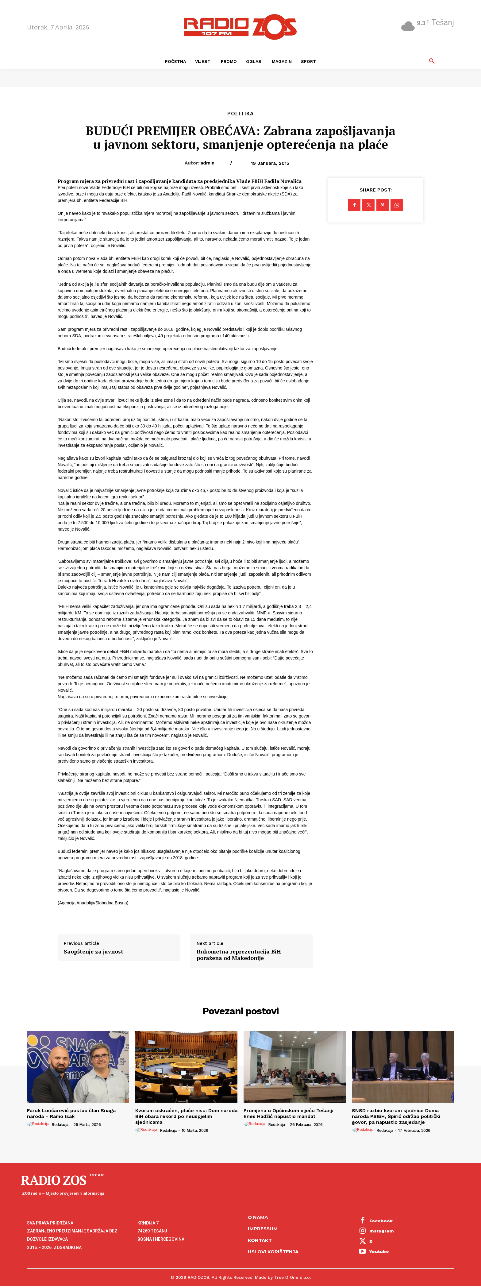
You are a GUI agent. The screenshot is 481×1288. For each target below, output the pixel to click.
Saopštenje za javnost (93, 951)
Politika (240, 113)
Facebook (381, 1220)
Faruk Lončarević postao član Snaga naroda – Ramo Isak (71, 1113)
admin (207, 163)
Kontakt (260, 1240)
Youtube (379, 1251)
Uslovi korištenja (273, 1252)
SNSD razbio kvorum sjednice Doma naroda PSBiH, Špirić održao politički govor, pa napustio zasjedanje (396, 1116)
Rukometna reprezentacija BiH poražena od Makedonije (239, 954)
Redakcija (60, 1124)
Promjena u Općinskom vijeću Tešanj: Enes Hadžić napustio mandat (288, 1113)
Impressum (263, 1229)
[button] (432, 61)
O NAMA (258, 1217)
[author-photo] (39, 1124)
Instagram (381, 1230)
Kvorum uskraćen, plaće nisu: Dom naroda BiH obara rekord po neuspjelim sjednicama (186, 1116)
